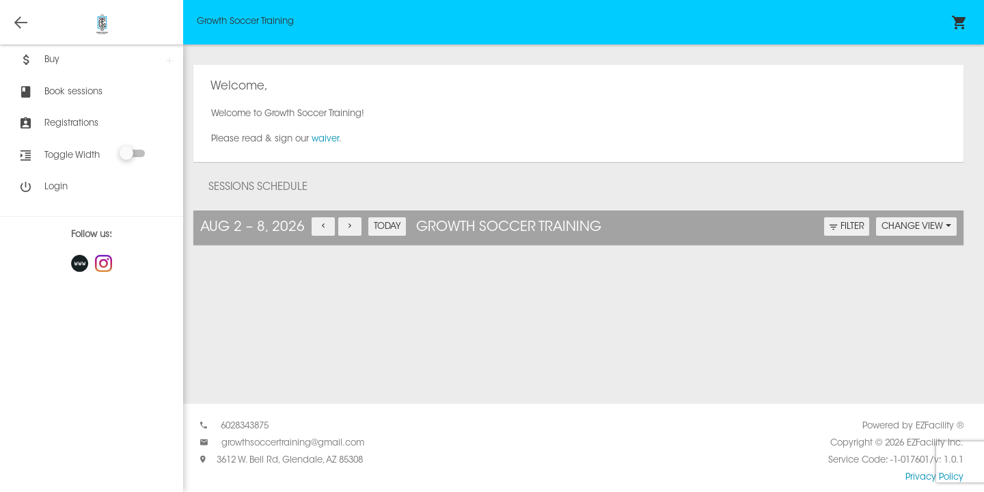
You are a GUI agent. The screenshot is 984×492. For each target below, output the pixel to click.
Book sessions (59, 92)
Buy (38, 60)
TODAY (387, 226)
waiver (325, 139)
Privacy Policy (934, 477)
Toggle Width (72, 155)
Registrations (57, 123)
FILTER (847, 227)
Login (42, 187)
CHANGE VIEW (916, 226)
